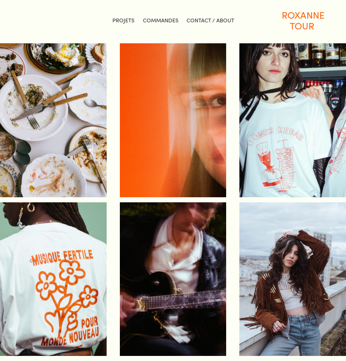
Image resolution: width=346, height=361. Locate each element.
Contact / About (210, 20)
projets (123, 20)
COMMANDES (160, 20)
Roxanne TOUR (304, 20)
